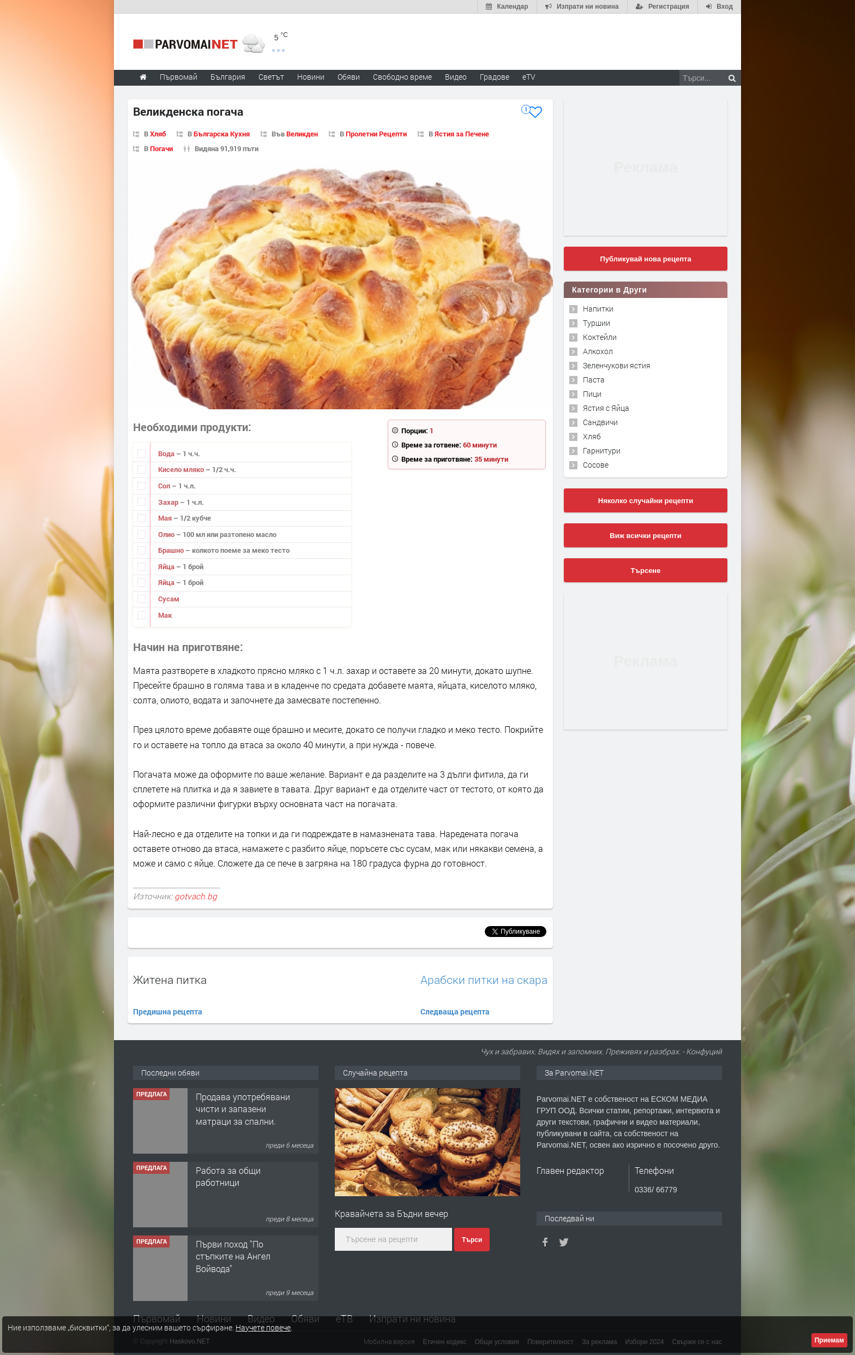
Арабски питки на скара (483, 980)
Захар (169, 502)
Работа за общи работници (228, 1176)
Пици (592, 394)
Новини (310, 76)
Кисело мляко (182, 469)
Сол (165, 486)
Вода (167, 453)
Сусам (168, 599)
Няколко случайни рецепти (645, 501)
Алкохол (598, 351)
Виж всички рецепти (645, 536)
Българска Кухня (222, 134)
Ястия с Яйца (606, 408)
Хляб (158, 134)
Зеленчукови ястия (617, 365)
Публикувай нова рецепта (645, 259)
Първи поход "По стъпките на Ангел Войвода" (233, 1256)
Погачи (161, 148)
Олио (167, 534)
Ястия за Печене (462, 134)
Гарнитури (602, 450)
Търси (472, 1240)
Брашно (171, 550)
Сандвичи (600, 422)
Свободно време (402, 76)
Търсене (646, 570)
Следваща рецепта (455, 1011)
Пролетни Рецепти (376, 134)
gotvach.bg (195, 896)
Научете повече (263, 1327)
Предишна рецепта (167, 1011)
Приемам (829, 1340)
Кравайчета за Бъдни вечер (391, 1213)
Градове (494, 76)
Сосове (596, 464)
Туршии (596, 323)
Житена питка (170, 979)
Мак (165, 615)
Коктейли (600, 337)
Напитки (598, 308)
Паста (594, 379)
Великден (302, 134)
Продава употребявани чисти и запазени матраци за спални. (243, 1109)
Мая (165, 518)
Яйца (167, 566)
